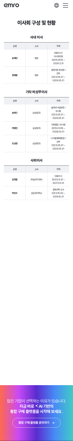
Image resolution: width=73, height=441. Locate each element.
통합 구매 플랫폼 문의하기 (36, 423)
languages (56, 5)
